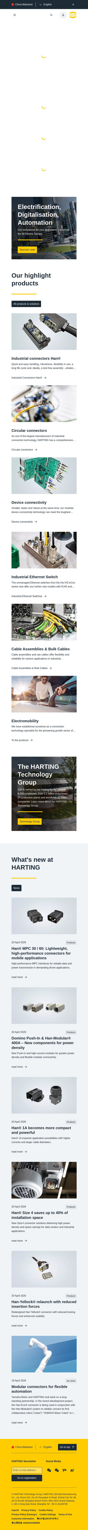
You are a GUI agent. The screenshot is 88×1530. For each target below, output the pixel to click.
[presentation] (45, 4)
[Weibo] (72, 1470)
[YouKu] (64, 1470)
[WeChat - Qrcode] (49, 1470)
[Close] (73, 4)
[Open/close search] (51, 15)
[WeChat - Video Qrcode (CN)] (57, 1470)
